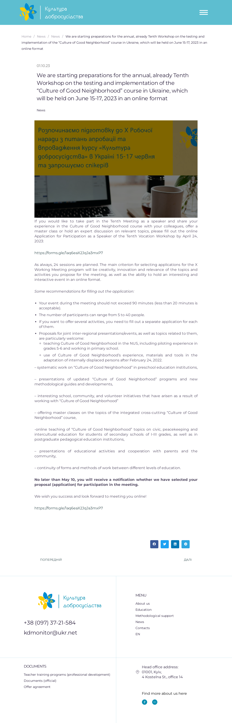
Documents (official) (40, 681)
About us (142, 603)
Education (146, 609)
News (139, 622)
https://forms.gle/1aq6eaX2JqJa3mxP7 (68, 253)
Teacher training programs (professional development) (67, 675)
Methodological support (157, 615)
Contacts (142, 628)
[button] (154, 544)
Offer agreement (37, 687)
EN (140, 634)
